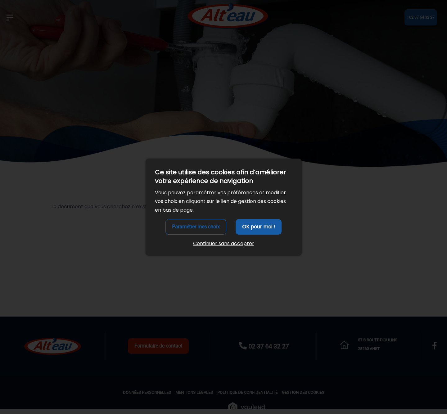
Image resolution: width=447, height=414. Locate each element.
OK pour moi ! (258, 226)
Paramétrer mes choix (196, 227)
